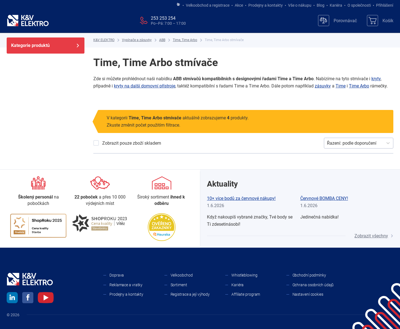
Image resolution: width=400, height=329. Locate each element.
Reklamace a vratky (125, 285)
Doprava (116, 275)
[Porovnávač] (337, 20)
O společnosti (359, 5)
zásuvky (323, 86)
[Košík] (380, 20)
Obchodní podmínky (309, 275)
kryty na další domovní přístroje (144, 86)
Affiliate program (245, 294)
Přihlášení (383, 5)
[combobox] (327, 143)
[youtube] (46, 298)
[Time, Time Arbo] (185, 40)
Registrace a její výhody (190, 294)
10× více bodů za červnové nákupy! (241, 198)
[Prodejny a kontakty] (100, 191)
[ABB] (162, 40)
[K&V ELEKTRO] (27, 20)
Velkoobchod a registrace (207, 5)
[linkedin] (12, 298)
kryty (376, 78)
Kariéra (336, 5)
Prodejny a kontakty (265, 5)
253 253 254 (163, 18)
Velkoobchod (182, 275)
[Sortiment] (161, 191)
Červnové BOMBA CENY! (324, 198)
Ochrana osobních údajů (313, 285)
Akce (239, 5)
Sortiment (179, 285)
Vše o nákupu (299, 5)
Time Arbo (359, 86)
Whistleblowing (244, 275)
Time (341, 86)
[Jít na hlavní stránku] (178, 4)
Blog (320, 5)
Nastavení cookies (307, 294)
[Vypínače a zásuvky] (137, 40)
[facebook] (27, 298)
